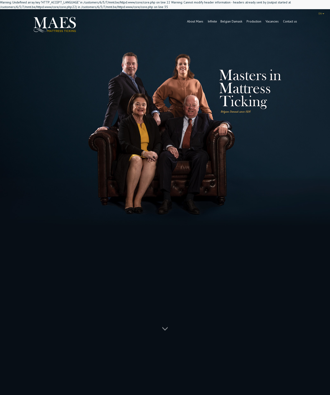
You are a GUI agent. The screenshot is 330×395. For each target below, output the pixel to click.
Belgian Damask (231, 21)
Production (254, 21)
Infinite (212, 21)
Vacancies (273, 21)
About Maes (195, 21)
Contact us (290, 21)
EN (321, 13)
